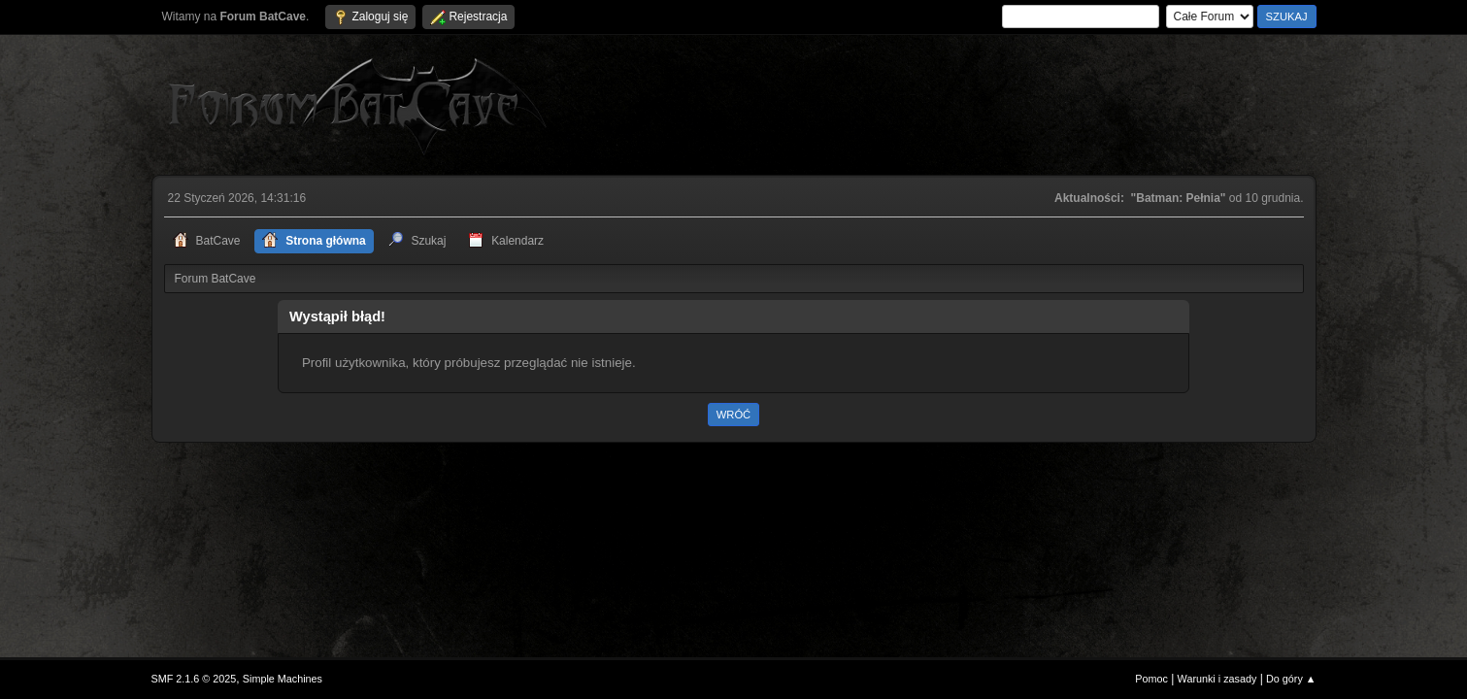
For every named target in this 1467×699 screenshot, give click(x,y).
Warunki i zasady (1217, 678)
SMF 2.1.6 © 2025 (194, 678)
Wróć (733, 414)
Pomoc (1151, 678)
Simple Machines (282, 678)
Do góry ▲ (1291, 678)
